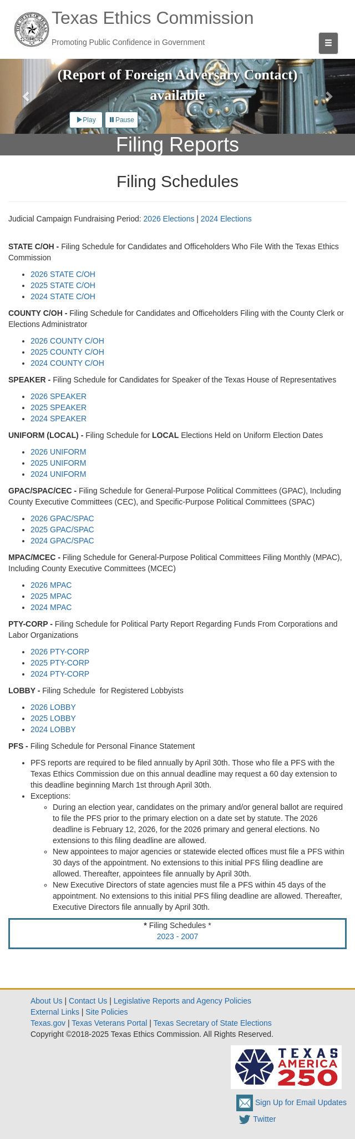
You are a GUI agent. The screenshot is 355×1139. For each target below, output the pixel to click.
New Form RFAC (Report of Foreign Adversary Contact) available (178, 74)
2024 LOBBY (53, 729)
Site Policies (106, 1011)
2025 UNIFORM (58, 462)
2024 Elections (226, 218)
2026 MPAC (51, 585)
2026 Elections (169, 218)
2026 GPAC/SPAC (62, 518)
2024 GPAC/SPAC (62, 540)
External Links (55, 1011)
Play (85, 120)
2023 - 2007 (178, 936)
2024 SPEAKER (59, 418)
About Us (47, 1000)
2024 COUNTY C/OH (67, 363)
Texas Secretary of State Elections (213, 1023)
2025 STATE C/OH (63, 285)
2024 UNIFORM (58, 474)
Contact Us (88, 1000)
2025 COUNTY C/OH (67, 351)
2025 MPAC (51, 596)
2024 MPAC (51, 607)
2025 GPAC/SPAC (62, 529)
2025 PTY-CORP (60, 662)
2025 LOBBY (53, 718)
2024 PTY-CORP (60, 673)
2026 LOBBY (53, 707)
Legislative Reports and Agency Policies (182, 1000)
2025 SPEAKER (59, 407)
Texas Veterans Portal (109, 1023)
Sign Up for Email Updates (291, 1102)
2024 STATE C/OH (63, 296)
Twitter (256, 1119)
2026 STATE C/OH (63, 274)
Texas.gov (48, 1023)
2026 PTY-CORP (60, 651)
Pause (121, 120)
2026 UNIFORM (58, 451)
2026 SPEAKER (59, 396)
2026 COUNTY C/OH (67, 340)
